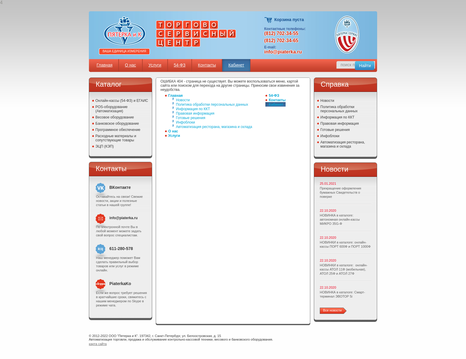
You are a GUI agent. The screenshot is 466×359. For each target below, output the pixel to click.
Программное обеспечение (117, 130)
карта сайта (98, 344)
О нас (130, 65)
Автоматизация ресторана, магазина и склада (214, 127)
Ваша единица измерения (124, 51)
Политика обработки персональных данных (212, 104)
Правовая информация (195, 113)
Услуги (155, 65)
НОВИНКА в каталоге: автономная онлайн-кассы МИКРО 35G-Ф (340, 219)
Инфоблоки (185, 122)
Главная (104, 65)
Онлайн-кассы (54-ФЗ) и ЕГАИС (121, 101)
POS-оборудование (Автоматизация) (111, 109)
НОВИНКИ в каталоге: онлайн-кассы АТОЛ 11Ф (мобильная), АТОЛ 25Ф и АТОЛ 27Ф (343, 269)
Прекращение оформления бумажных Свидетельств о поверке (340, 192)
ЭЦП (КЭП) (104, 146)
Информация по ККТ (193, 109)
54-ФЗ (179, 65)
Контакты (207, 65)
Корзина (268, 20)
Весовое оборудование (114, 117)
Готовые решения (190, 118)
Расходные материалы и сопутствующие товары (115, 138)
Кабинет (236, 65)
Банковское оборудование (117, 123)
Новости (183, 100)
